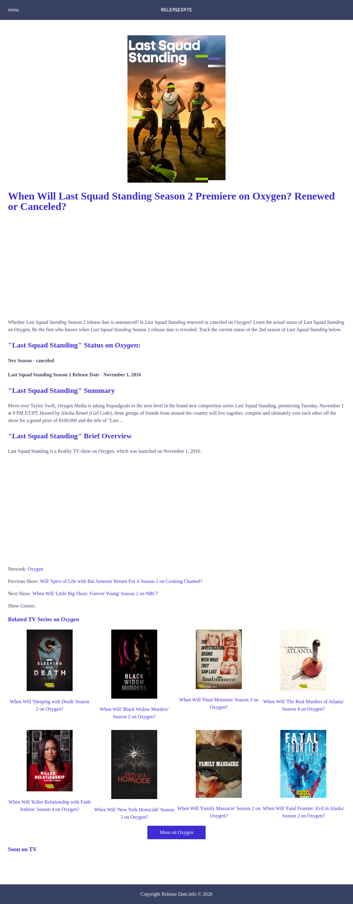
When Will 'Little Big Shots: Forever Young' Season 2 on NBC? (95, 593)
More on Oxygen (176, 832)
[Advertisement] (176, 263)
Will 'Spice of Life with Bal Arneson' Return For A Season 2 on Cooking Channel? (121, 581)
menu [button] (13, 9)
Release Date (175, 894)
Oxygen (35, 569)
